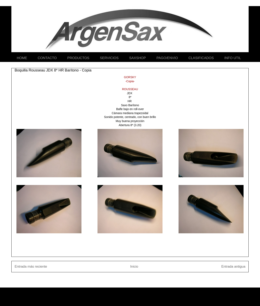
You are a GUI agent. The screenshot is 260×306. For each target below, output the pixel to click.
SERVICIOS (109, 58)
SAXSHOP (137, 58)
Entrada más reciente (31, 266)
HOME (22, 58)
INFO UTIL (232, 58)
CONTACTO (47, 58)
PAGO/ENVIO (167, 58)
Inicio (134, 266)
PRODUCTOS (78, 58)
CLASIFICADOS (201, 58)
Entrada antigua (233, 266)
